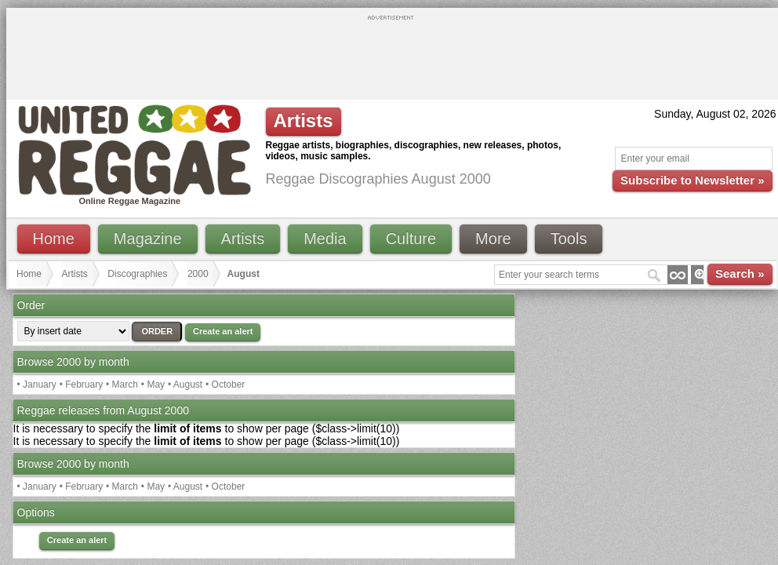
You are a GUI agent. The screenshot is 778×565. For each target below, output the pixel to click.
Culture (411, 238)
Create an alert (223, 331)
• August (185, 384)
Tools (569, 238)
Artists (243, 238)
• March (122, 384)
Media (325, 238)
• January (36, 384)
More (493, 238)
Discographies (137, 273)
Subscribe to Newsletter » (692, 180)
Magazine (148, 238)
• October (225, 384)
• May (153, 384)
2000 (198, 273)
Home (54, 238)
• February (82, 384)
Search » (740, 273)
